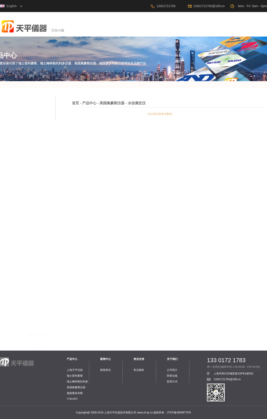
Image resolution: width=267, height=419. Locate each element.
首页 (108, 31)
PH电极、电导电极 (33, 284)
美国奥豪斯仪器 (76, 387)
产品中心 (157, 31)
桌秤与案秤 (37, 316)
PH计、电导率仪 (34, 278)
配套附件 (39, 245)
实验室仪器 (37, 335)
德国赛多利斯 (75, 393)
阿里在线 (230, 31)
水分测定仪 (37, 239)
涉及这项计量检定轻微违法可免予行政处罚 (106, 84)
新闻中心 (181, 31)
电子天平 (39, 188)
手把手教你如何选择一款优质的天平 (187, 84)
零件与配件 (37, 213)
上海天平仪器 (75, 370)
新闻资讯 (105, 370)
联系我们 (254, 31)
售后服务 (139, 370)
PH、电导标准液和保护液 (29, 290)
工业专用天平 (36, 233)
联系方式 (172, 381)
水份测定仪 (37, 200)
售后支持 (205, 31)
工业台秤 (39, 271)
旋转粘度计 (37, 206)
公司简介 (172, 370)
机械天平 (39, 194)
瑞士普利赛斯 (75, 375)
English (11, 6)
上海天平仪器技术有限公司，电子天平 (48, 32)
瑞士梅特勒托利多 (77, 381)
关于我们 (132, 31)
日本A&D (72, 399)
